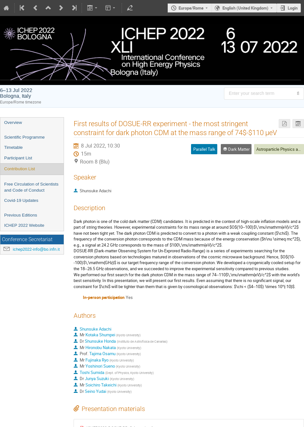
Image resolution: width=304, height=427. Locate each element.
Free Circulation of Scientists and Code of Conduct (31, 187)
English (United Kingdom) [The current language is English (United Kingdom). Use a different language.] (245, 8)
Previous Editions (20, 215)
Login (293, 8)
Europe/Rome (191, 8)
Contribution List (19, 168)
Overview (13, 122)
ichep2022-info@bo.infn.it (36, 249)
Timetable (13, 147)
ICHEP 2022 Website (24, 225)
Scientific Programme (24, 137)
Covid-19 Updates (21, 200)
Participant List (18, 158)
